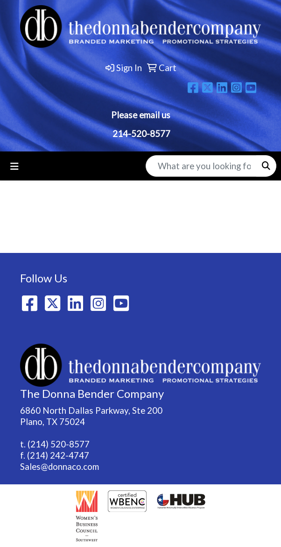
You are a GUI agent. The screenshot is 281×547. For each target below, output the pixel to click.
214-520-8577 (140, 134)
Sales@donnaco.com (59, 466)
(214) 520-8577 (59, 444)
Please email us (140, 115)
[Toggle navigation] (14, 166)
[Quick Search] (201, 166)
